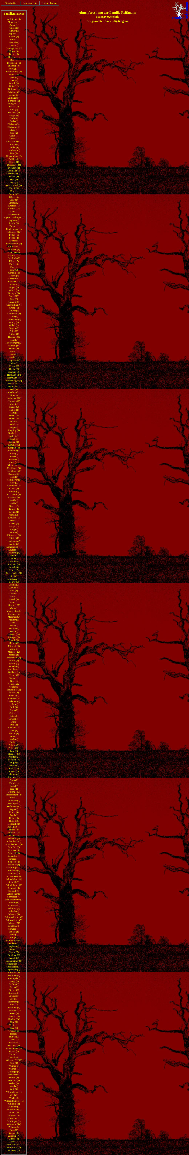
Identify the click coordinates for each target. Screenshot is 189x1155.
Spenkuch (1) (13, 963)
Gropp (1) (14, 307)
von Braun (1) (14, 1147)
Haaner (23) (14, 336)
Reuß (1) (14, 815)
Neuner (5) (14, 686)
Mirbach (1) (14, 646)
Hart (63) (13, 354)
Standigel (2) (14, 978)
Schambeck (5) (14, 841)
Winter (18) (13, 1115)
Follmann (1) (14, 246)
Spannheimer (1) (14, 960)
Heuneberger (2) (14, 380)
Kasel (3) (13, 439)
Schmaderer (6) (13, 876)
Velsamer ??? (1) (14, 1060)
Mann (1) (14, 602)
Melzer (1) (14, 619)
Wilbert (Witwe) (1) (13, 1100)
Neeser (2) (14, 675)
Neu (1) (14, 681)
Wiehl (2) (14, 1098)
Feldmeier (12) (14, 232)
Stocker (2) (14, 993)
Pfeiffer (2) (14, 756)
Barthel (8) (14, 42)
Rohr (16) (14, 818)
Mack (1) (13, 596)
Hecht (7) (14, 357)
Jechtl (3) (14, 424)
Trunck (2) (14, 1036)
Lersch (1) (14, 567)
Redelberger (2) (14, 794)
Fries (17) (14, 261)
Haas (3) (14, 339)
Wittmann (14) (14, 1124)
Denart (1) (14, 162)
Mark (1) (14, 608)
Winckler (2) (14, 1106)
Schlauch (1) (14, 870)
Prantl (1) (14, 783)
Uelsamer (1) (14, 1042)
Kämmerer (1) (14, 535)
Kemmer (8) (14, 444)
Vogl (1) (14, 1063)
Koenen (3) (13, 474)
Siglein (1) (14, 946)
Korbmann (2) (14, 494)
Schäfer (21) (14, 923)
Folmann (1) (14, 249)
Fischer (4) (14, 240)
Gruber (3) (14, 310)
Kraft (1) (14, 503)
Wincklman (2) (14, 1109)
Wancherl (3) (14, 1074)
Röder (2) (14, 829)
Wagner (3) (14, 1065)
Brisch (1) (14, 83)
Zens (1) (14, 1130)
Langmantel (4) (13, 546)
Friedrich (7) (14, 258)
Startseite (10, 3)
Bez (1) (14, 59)
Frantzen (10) (13, 252)
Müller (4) (14, 663)
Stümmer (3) (14, 1007)
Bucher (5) (14, 94)
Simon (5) (14, 952)
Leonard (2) (14, 564)
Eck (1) (14, 191)
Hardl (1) (13, 351)
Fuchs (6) (14, 264)
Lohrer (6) (14, 581)
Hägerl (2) (14, 406)
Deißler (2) (14, 159)
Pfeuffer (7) (13, 759)
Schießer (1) (14, 864)
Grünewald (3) (14, 319)
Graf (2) (14, 299)
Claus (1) (13, 135)
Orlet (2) (14, 704)
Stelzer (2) (14, 990)
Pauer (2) (13, 736)
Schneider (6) (13, 896)
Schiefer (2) (14, 861)
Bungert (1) (14, 103)
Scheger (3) (14, 850)
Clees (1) (13, 138)
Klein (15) (14, 462)
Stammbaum (49, 3)
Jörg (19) (13, 427)
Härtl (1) (14, 412)
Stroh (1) (14, 998)
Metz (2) (14, 631)
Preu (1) (14, 788)
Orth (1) (14, 707)
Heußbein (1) (13, 383)
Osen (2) (14, 710)
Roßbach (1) (14, 823)
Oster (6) (14, 716)
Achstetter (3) (14, 19)
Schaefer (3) (14, 838)
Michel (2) (14, 643)
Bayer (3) (14, 51)
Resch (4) (14, 812)
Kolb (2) (14, 482)
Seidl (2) (14, 934)
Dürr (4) (14, 182)
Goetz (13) (14, 296)
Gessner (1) (14, 281)
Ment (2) (14, 625)
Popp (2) (14, 780)
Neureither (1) (14, 689)
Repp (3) (14, 809)
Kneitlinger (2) (14, 471)
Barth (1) (13, 39)
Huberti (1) (14, 404)
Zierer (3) (14, 1132)
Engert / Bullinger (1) (13, 217)
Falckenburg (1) (14, 229)
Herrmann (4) (14, 377)
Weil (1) (14, 1089)
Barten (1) (14, 36)
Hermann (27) (14, 374)
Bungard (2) (14, 100)
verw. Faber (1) (14, 1144)
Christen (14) (13, 124)
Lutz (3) (14, 590)
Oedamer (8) (14, 701)
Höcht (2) (14, 418)
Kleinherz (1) (13, 465)
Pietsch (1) (14, 765)
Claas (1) (13, 129)
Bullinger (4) (14, 97)
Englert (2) (14, 220)
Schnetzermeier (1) (14, 899)
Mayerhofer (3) (14, 611)
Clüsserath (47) (14, 141)
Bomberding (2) (14, 71)
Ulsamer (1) (14, 1045)
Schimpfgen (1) (13, 867)
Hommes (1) (14, 401)
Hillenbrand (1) (13, 392)
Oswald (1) (14, 718)
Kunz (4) (14, 532)
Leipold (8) (13, 561)
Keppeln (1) (14, 447)
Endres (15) (14, 208)
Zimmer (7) (14, 1135)
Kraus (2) (14, 506)
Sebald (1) (14, 931)
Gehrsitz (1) (14, 272)
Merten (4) (14, 628)
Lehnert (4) (13, 555)
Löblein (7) (13, 593)
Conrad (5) (14, 144)
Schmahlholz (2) (14, 879)
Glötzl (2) (14, 290)
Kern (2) (14, 453)
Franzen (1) (14, 255)
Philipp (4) (14, 762)
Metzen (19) (14, 634)
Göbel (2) (14, 325)
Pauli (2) (14, 739)
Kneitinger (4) (14, 468)
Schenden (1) (13, 855)
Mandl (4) (14, 599)
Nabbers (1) (14, 672)
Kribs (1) (13, 520)
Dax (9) (14, 153)
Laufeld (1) (13, 549)
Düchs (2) (14, 176)
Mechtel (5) (14, 613)
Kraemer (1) (14, 497)
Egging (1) (14, 194)
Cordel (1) (14, 147)
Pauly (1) (13, 742)
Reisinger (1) (14, 803)
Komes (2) (14, 491)
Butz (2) (14, 109)
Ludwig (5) (13, 587)
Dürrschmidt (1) (14, 185)
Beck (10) (14, 54)
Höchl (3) (14, 415)
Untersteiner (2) (14, 1048)
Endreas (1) (14, 205)
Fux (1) (14, 267)
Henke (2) (14, 369)
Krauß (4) (14, 509)
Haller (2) (14, 348)
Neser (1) (14, 678)
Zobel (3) (14, 1141)
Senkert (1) (14, 943)
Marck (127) (14, 605)
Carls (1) (14, 121)
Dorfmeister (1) (13, 173)
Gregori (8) (13, 302)
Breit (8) (14, 77)
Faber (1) (13, 226)
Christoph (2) (13, 127)
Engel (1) (14, 211)
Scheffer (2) (14, 847)
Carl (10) (13, 118)
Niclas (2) (14, 692)
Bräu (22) (14, 86)
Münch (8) (14, 666)
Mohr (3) (13, 648)
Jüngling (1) (14, 430)
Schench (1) (14, 853)
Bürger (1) (14, 115)
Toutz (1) (13, 1025)
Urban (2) (14, 1051)
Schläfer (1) (14, 873)
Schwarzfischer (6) (14, 917)
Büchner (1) (14, 112)
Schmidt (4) (14, 888)
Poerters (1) (14, 777)
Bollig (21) (14, 68)
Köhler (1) (14, 538)
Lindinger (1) (13, 579)
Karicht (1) (14, 436)
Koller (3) (14, 488)
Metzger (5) (14, 637)
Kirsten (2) (14, 459)
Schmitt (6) (13, 890)
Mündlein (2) (13, 669)
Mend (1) (14, 622)
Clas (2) (14, 132)
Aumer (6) (14, 30)
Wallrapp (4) (14, 1071)
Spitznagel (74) (14, 966)
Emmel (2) (14, 202)
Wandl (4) (14, 1077)
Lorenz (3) (14, 584)
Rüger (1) (14, 835)
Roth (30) (14, 821)
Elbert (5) (14, 197)
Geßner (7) (14, 284)
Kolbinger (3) (14, 485)
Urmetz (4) (14, 1057)
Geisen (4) (14, 275)
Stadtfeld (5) (14, 975)
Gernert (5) (14, 278)
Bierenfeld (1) (14, 62)
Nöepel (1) (14, 695)
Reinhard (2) (14, 800)
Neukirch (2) (14, 683)
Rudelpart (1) (13, 826)
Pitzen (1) (14, 771)
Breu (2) (14, 80)
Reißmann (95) (14, 806)
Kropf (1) (14, 526)
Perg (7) (14, 751)
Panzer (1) (14, 733)
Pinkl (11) (14, 768)
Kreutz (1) (14, 511)
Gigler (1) (14, 287)
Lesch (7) (14, 570)
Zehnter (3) (13, 1127)
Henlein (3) (13, 371)
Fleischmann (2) (14, 243)
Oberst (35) (13, 698)
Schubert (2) (14, 908)
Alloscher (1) (13, 22)
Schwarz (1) (14, 914)
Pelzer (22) (14, 748)
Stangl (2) (14, 981)
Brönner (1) (14, 89)
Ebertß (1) (14, 188)
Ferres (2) (14, 237)
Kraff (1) (14, 500)
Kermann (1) (14, 450)
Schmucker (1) (14, 893)
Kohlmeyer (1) (14, 479)
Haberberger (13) (14, 342)
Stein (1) (14, 987)
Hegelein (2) (14, 360)
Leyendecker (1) (14, 573)
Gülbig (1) (14, 334)
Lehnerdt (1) (14, 552)
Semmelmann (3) (13, 940)
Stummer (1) (14, 1001)
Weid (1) (14, 1086)
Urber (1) (14, 1054)
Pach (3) (14, 730)
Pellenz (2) (14, 745)
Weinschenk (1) (14, 1092)
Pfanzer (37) (14, 753)
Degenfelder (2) (14, 156)
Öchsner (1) (14, 1150)
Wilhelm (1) (14, 1103)
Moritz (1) (14, 654)
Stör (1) (14, 1004)
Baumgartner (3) (14, 48)
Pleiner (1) (14, 774)
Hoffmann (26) (14, 398)
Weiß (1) (14, 1095)
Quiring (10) (14, 791)
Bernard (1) (14, 57)
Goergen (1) (14, 293)
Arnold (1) (14, 27)
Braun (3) (14, 74)
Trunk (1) (14, 1039)
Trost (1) (14, 1033)
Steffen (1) (14, 984)
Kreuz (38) (14, 514)
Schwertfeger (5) (14, 920)
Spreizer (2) (14, 972)
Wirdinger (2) (14, 1121)
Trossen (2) (13, 1030)
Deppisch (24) (14, 164)
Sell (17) (14, 937)
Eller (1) (14, 199)
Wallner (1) (13, 1068)
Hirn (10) (14, 395)
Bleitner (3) (14, 65)
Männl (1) (14, 660)
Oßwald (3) (13, 727)
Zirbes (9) (14, 1138)
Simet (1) (14, 949)
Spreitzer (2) (14, 969)
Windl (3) (14, 1112)
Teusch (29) (14, 1016)
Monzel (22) (14, 651)
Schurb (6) (14, 911)
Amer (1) (13, 25)
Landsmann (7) (14, 541)
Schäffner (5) (13, 925)
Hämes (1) (14, 409)
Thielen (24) (14, 1019)
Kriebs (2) (14, 523)
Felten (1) (14, 234)
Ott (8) (14, 721)
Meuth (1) (14, 640)
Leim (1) (14, 558)
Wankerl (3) (14, 1080)
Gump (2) (14, 322)
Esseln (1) (14, 223)
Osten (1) (14, 713)
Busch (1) (14, 106)
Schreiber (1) (14, 905)
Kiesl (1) (14, 456)
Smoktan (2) (14, 955)
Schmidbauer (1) (14, 885)
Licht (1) (14, 576)
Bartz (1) (14, 45)
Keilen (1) (14, 441)
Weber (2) (14, 1083)
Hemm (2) (14, 366)
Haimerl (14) (14, 345)
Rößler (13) (14, 832)
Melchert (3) (14, 616)
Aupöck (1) (13, 33)
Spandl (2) (14, 958)
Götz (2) (14, 331)
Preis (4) (14, 786)
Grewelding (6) (14, 304)
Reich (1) (14, 797)
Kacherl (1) (13, 433)
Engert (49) (13, 214)
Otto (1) (14, 724)
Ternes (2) (14, 1013)
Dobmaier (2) (13, 170)
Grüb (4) (14, 316)
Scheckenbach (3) (14, 844)
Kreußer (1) (14, 517)
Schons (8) (14, 902)
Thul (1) (14, 1022)
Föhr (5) (14, 269)
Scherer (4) (14, 858)
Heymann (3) (13, 386)
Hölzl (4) (13, 421)
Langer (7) (14, 544)
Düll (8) (14, 179)
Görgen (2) (14, 328)
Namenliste (30, 3)
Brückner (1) (14, 92)
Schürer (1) (13, 928)
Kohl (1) (14, 476)
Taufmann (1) (14, 1010)
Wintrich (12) (13, 1118)
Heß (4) (14, 389)
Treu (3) (14, 1028)
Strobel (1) (14, 995)
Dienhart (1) (14, 167)
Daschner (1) (14, 150)
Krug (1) (14, 529)
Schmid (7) (14, 882)
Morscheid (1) (14, 657)
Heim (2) (13, 363)
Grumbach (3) (14, 313)
